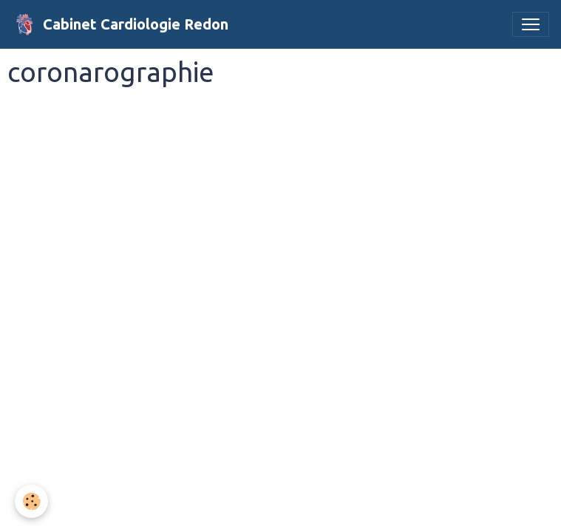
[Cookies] (31, 501)
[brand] (120, 24)
